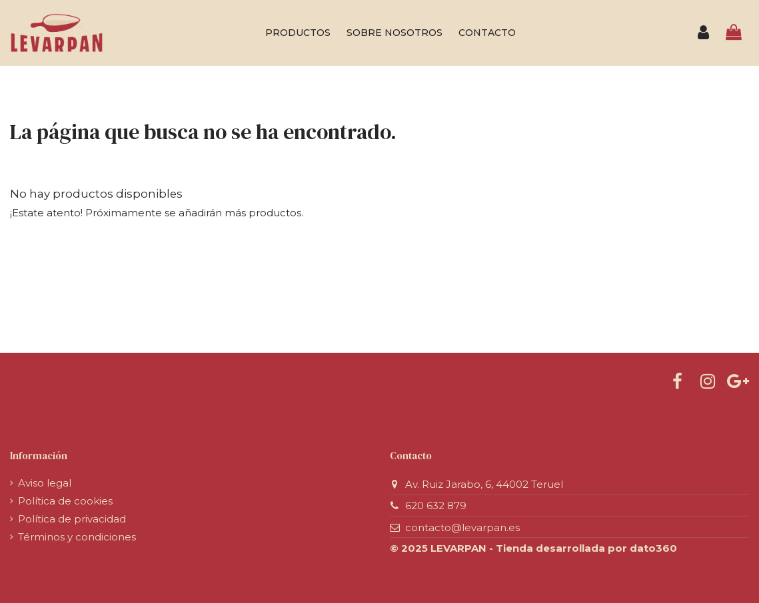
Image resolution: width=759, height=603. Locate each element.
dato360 (653, 548)
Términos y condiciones (77, 536)
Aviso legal (44, 483)
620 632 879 (435, 505)
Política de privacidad (72, 518)
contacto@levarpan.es (462, 527)
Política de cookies (65, 501)
